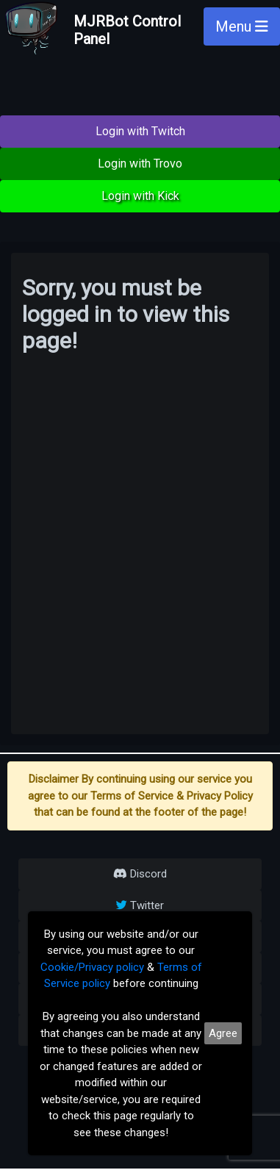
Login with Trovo (140, 164)
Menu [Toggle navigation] (241, 26)
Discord (140, 873)
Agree (223, 1033)
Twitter (140, 905)
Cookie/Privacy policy (92, 967)
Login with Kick (140, 196)
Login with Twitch (140, 131)
